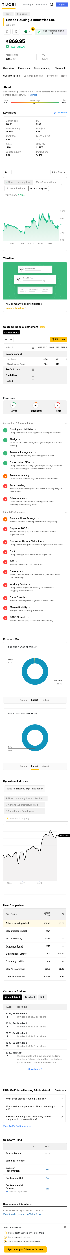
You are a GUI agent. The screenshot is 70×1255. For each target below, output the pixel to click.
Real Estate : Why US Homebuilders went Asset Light (32, 1197)
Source (24, 669)
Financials (24, 68)
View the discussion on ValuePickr (22, 1183)
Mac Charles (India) (16, 899)
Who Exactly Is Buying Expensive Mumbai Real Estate (32, 1210)
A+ (10, 339)
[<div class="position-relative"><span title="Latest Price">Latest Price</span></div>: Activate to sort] (47, 882)
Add (38, 188)
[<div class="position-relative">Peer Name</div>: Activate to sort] (21, 882)
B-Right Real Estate (16, 922)
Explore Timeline (16, 308)
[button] (11, 883)
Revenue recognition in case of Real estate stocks (31, 1218)
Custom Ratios (11, 75)
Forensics (52, 75)
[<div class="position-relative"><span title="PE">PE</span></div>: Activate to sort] (61, 882)
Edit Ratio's (60, 113)
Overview (8, 68)
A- (5, 339)
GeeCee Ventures (15, 945)
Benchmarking (42, 68)
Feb (47, 1157)
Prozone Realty (14, 907)
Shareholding (62, 68)
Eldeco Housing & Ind (17, 892)
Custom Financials (34, 75)
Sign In (62, 4)
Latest (34, 669)
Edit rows (58, 339)
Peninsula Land (14, 915)
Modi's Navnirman (15, 937)
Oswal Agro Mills (15, 930)
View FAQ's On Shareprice (17, 1095)
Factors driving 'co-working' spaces (23, 1205)
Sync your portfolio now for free (25, 1249)
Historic (46, 669)
